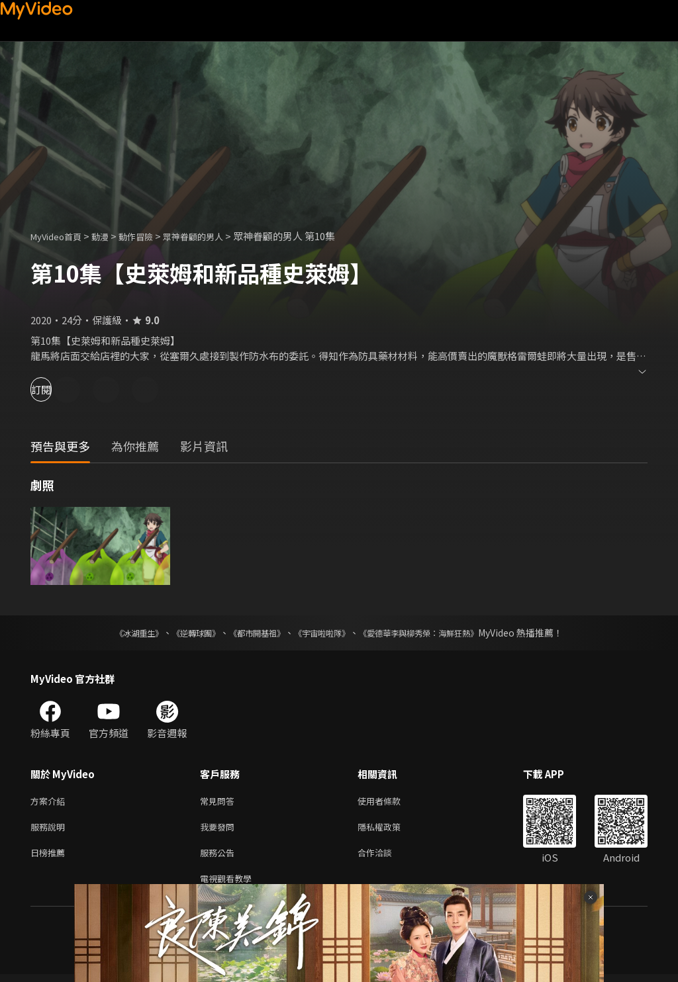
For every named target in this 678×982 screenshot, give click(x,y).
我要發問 (220, 829)
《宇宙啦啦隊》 (324, 632)
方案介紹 (50, 802)
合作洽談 (385, 857)
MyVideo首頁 (60, 236)
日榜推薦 (50, 857)
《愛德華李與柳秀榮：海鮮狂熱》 (435, 632)
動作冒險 (150, 236)
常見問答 (220, 802)
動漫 (111, 236)
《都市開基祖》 (250, 632)
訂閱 (57, 389)
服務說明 (50, 829)
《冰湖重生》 (116, 632)
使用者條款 (390, 802)
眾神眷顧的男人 (215, 236)
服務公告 (220, 857)
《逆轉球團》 (181, 632)
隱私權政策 (390, 829)
